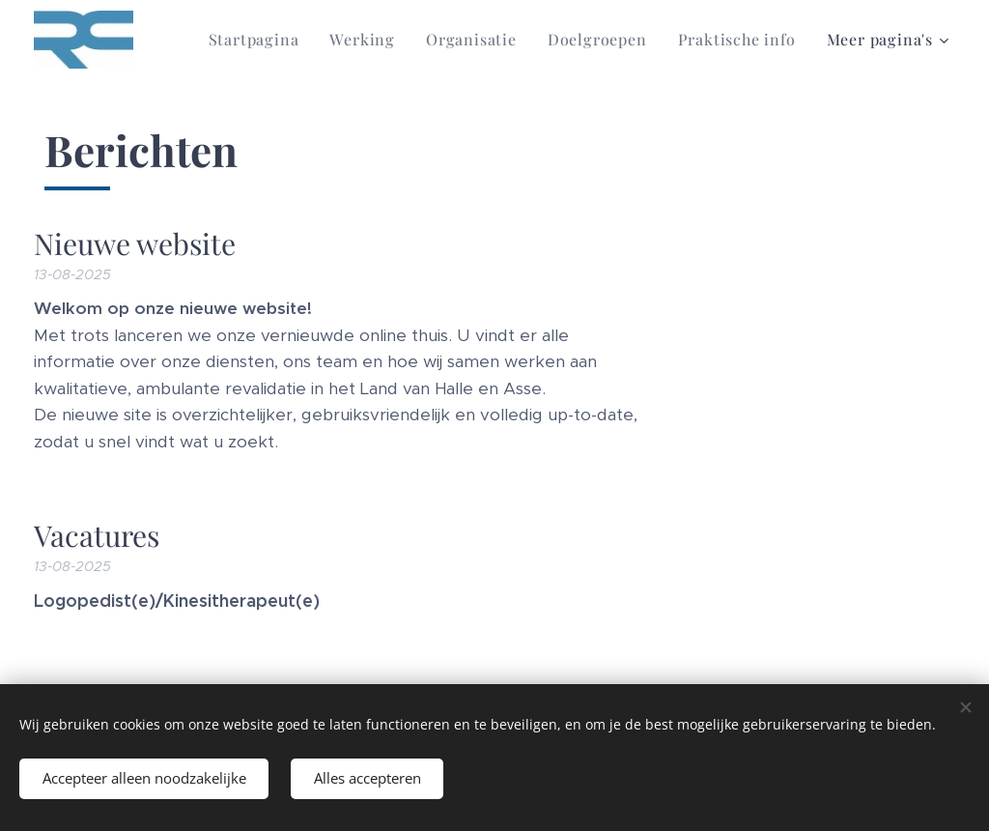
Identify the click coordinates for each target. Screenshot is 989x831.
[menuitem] (259, 39)
